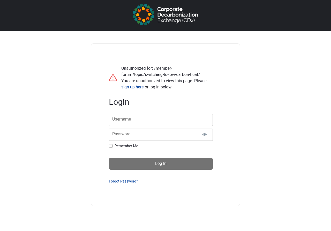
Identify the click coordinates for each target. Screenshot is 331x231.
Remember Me (126, 146)
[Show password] (204, 135)
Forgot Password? (123, 181)
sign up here (132, 87)
